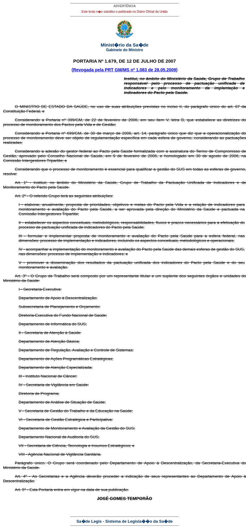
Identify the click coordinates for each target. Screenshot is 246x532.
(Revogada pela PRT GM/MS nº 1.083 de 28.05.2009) (125, 69)
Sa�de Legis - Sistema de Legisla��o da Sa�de (125, 521)
